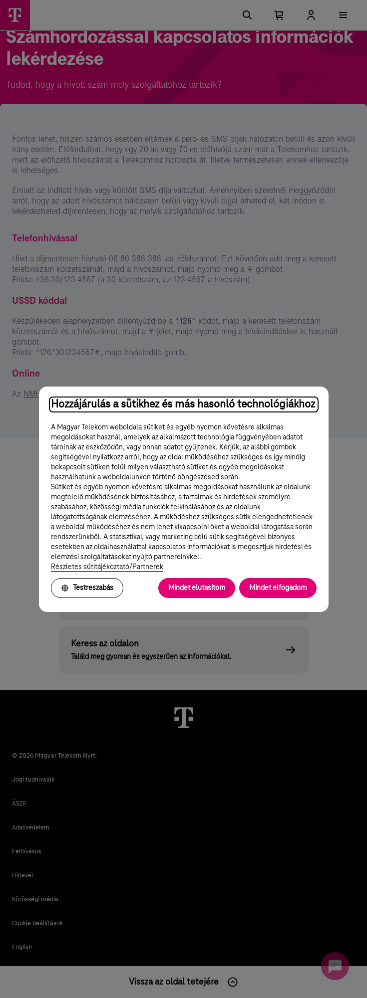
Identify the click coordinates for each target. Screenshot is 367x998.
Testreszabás (87, 588)
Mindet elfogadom (278, 588)
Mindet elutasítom (196, 588)
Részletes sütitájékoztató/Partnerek (107, 567)
